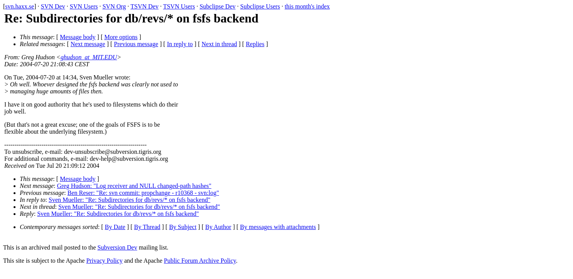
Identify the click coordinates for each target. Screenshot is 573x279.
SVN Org (114, 6)
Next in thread (219, 44)
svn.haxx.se (19, 6)
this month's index (307, 6)
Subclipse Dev (218, 6)
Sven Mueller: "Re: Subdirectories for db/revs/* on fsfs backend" (129, 199)
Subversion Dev (118, 247)
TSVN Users (179, 6)
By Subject (182, 227)
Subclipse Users (260, 6)
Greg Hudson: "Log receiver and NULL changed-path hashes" (134, 186)
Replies (255, 44)
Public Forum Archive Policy (200, 260)
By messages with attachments (278, 227)
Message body (78, 37)
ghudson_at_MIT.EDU (88, 57)
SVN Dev (53, 6)
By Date (115, 227)
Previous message (136, 44)
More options (121, 37)
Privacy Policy (104, 260)
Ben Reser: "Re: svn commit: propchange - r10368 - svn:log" (143, 192)
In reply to (180, 44)
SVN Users (84, 6)
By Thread (147, 227)
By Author (218, 227)
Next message (88, 44)
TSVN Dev (144, 6)
